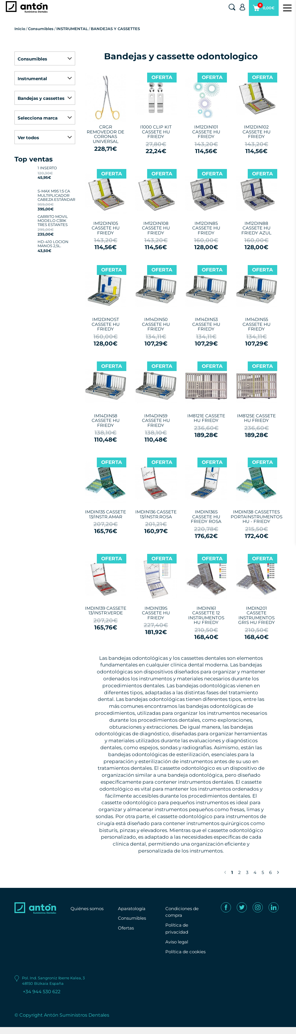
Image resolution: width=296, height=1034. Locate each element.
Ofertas (126, 928)
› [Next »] (278, 871)
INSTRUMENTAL (72, 28)
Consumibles (40, 28)
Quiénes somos (88, 908)
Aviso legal (177, 942)
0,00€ (263, 10)
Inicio (19, 28)
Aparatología (132, 908)
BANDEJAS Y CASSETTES (115, 28)
